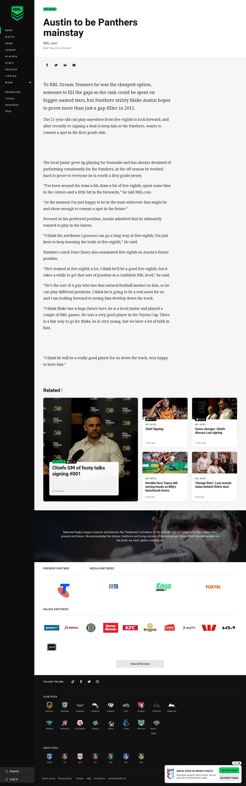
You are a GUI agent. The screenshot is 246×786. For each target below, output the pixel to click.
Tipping (11, 76)
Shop (8, 111)
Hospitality (11, 104)
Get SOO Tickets (229, 770)
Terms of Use (48, 778)
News (9, 30)
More (18, 82)
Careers (80, 778)
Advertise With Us (117, 778)
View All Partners (140, 664)
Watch (10, 36)
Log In (11, 779)
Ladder (10, 49)
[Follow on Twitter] (89, 681)
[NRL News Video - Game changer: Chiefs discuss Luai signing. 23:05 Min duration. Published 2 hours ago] (214, 422)
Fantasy (11, 69)
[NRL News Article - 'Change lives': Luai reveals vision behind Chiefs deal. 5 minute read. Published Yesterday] (214, 476)
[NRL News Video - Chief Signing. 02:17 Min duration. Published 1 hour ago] (165, 422)
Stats (9, 63)
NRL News (49, 9)
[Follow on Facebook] (81, 681)
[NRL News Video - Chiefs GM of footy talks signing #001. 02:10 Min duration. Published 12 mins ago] (90, 449)
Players (11, 56)
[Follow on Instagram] (97, 681)
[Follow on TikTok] (72, 681)
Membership (13, 92)
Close (236, 763)
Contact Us (99, 778)
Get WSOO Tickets (229, 777)
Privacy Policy (65, 778)
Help (89, 778)
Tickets (10, 98)
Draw (9, 43)
